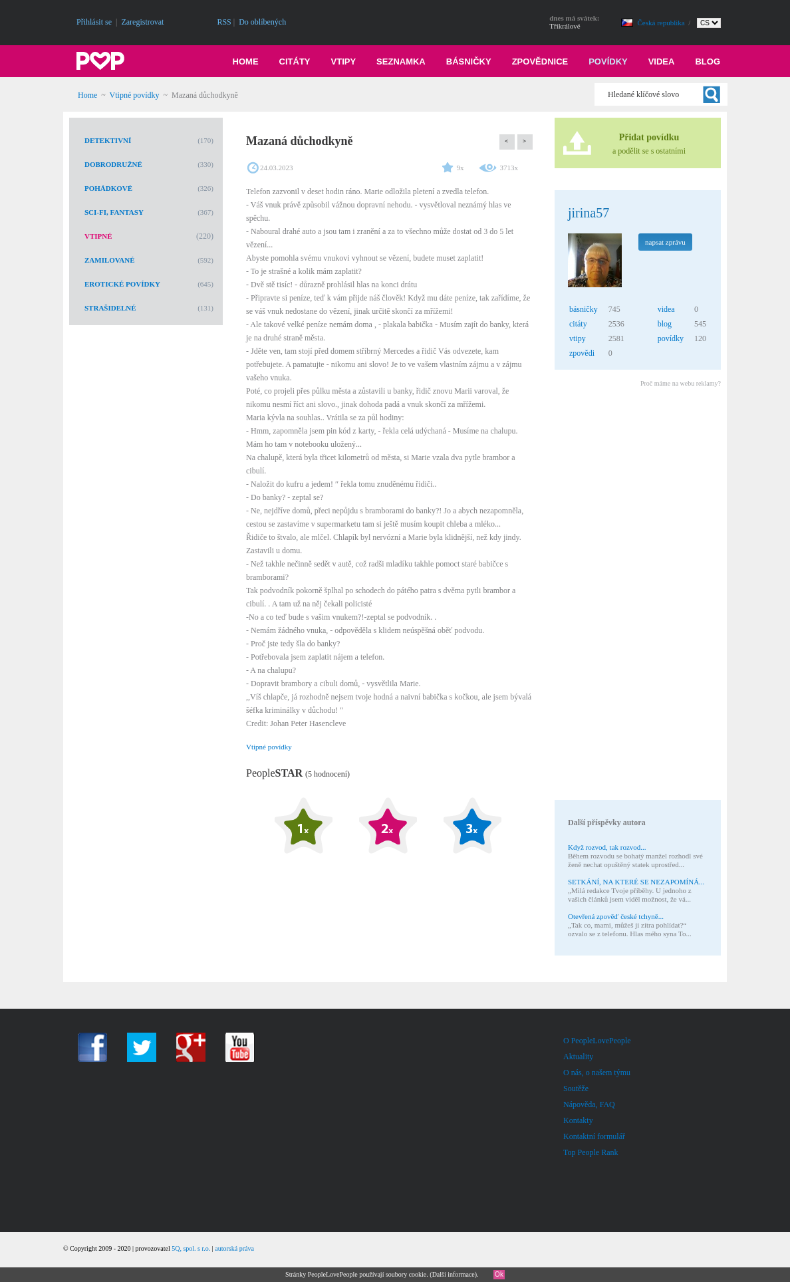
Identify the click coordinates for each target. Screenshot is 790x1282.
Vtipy (343, 61)
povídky (671, 338)
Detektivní (107, 140)
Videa (661, 61)
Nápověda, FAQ (589, 1104)
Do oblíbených (262, 22)
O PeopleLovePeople (597, 1040)
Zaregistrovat (142, 22)
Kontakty (578, 1120)
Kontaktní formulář (594, 1136)
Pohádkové (108, 188)
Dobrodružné (113, 164)
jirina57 (588, 212)
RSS (224, 22)
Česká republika (662, 23)
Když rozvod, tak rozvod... (607, 847)
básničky (583, 309)
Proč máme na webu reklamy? (680, 383)
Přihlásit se (94, 22)
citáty (578, 323)
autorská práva (234, 1248)
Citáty (295, 61)
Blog (707, 61)
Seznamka (401, 61)
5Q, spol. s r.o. (191, 1248)
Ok (499, 1274)
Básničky (468, 61)
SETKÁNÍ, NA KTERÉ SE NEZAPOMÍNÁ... (636, 882)
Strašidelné (110, 308)
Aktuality (578, 1056)
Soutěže (576, 1088)
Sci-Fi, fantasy (114, 212)
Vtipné (98, 236)
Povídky (608, 61)
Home (246, 61)
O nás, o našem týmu (596, 1072)
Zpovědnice (540, 61)
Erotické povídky (122, 284)
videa (666, 309)
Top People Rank (590, 1152)
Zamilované (109, 260)
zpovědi (581, 353)
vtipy (577, 338)
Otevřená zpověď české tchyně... (616, 916)
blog (665, 323)
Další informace (453, 1274)
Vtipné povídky (135, 95)
